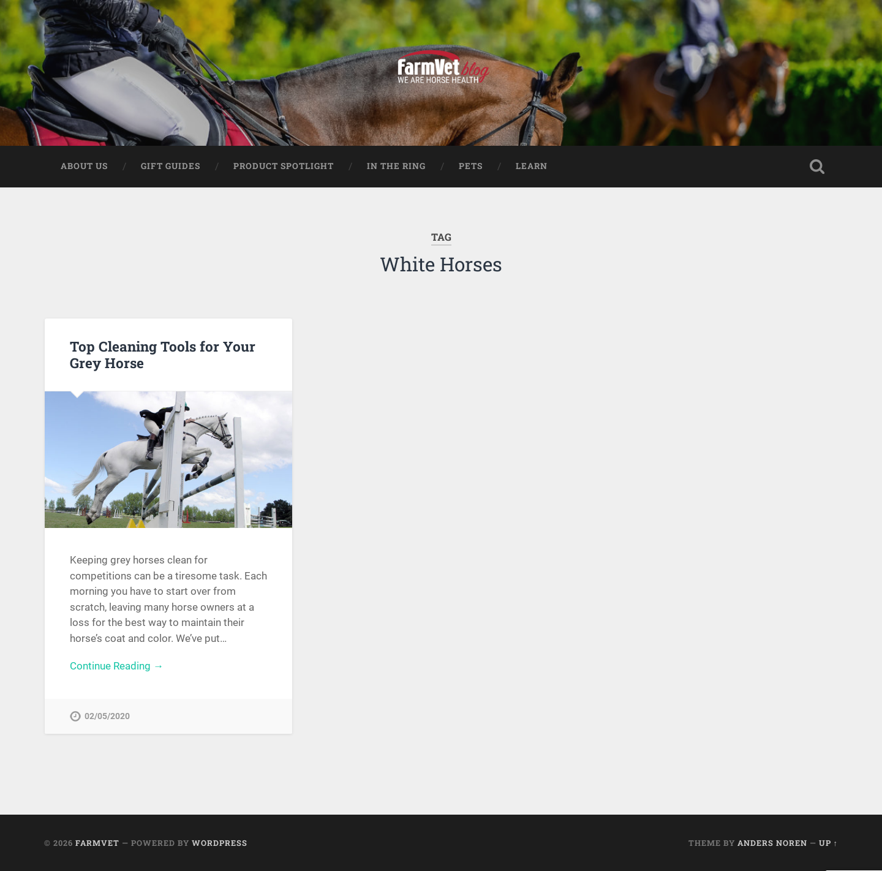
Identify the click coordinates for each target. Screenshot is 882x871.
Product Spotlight (283, 166)
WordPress (219, 843)
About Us (84, 166)
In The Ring (396, 166)
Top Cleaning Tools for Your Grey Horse (162, 354)
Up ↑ (828, 843)
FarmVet (97, 843)
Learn (532, 166)
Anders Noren (772, 843)
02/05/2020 (107, 716)
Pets (471, 166)
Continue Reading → (117, 666)
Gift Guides (170, 166)
